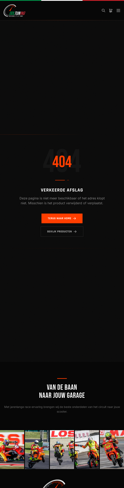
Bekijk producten (62, 231)
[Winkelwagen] (111, 10)
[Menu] (118, 10)
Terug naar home (62, 218)
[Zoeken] (103, 10)
